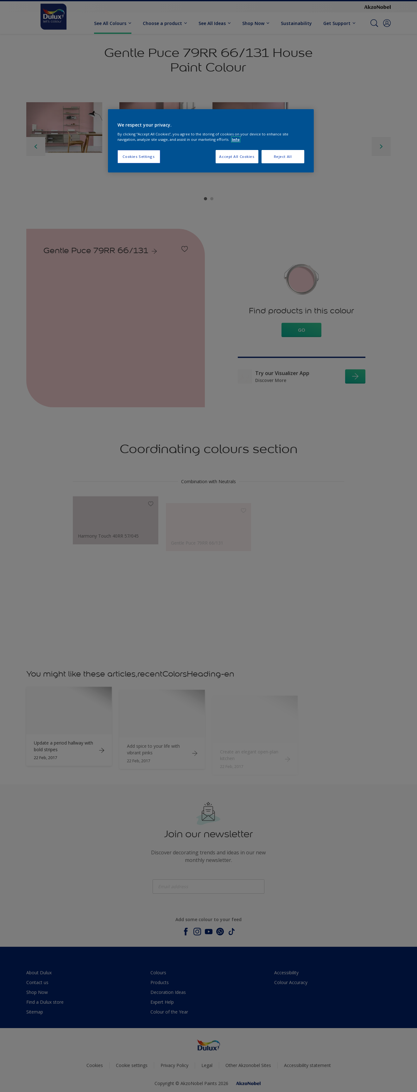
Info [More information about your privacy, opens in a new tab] (236, 139)
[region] (211, 140)
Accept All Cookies (236, 156)
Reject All (283, 156)
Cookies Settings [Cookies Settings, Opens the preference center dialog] (139, 156)
